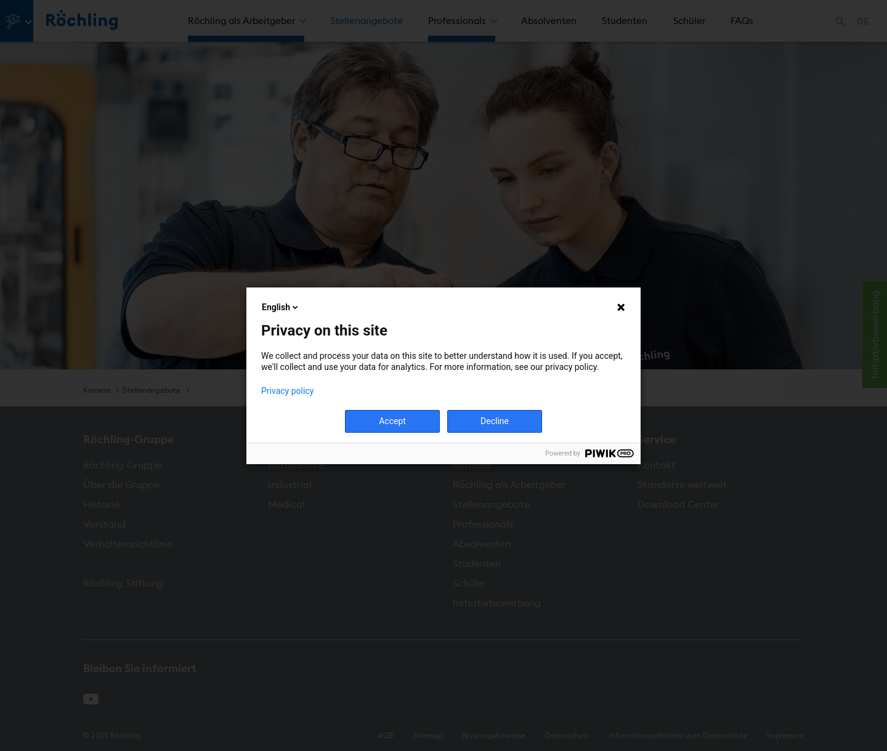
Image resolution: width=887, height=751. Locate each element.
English (281, 307)
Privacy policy (287, 391)
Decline (494, 421)
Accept (392, 421)
